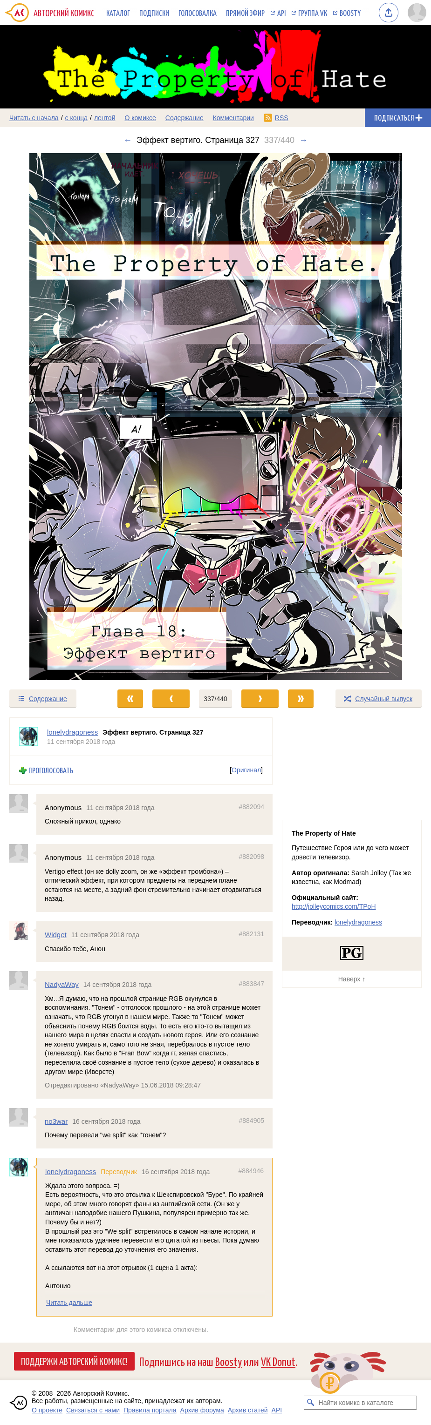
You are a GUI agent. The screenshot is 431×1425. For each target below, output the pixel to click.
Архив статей (248, 1410)
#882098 (251, 856)
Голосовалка (197, 12)
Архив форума (202, 1410)
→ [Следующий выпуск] (303, 140)
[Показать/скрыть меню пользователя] (417, 12)
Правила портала (150, 1410)
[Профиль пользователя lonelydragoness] (28, 736)
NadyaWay (62, 985)
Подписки (154, 12)
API (281, 12)
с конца (76, 118)
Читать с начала (34, 118)
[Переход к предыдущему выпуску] (54, 416)
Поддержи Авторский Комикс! (74, 1361)
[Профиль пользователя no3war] (22, 1117)
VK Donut (278, 1361)
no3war (56, 1121)
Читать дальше (69, 1303)
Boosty (350, 12)
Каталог (118, 12)
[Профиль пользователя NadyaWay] (22, 981)
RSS (281, 118)
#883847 (251, 984)
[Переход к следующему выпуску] (215, 416)
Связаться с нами (93, 1410)
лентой (105, 118)
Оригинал (246, 770)
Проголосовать (50, 771)
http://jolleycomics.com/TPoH (334, 906)
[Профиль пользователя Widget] (22, 930)
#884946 (251, 1171)
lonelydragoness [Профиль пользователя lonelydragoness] (72, 732)
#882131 (251, 934)
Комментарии (233, 118)
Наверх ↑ (351, 979)
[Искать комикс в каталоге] (310, 1402)
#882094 (251, 806)
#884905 (251, 1120)
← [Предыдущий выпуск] (127, 140)
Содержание (184, 118)
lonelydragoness (70, 1171)
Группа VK (312, 12)
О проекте (47, 1410)
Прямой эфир (245, 12)
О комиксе (140, 118)
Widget (56, 935)
